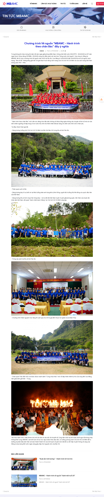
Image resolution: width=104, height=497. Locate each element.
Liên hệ (84, 4)
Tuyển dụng (74, 4)
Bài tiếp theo (96, 37)
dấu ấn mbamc (21, 28)
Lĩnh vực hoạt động (49, 4)
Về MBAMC (33, 4)
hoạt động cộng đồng (53, 28)
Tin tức (63, 4)
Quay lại (6, 37)
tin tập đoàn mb (85, 28)
